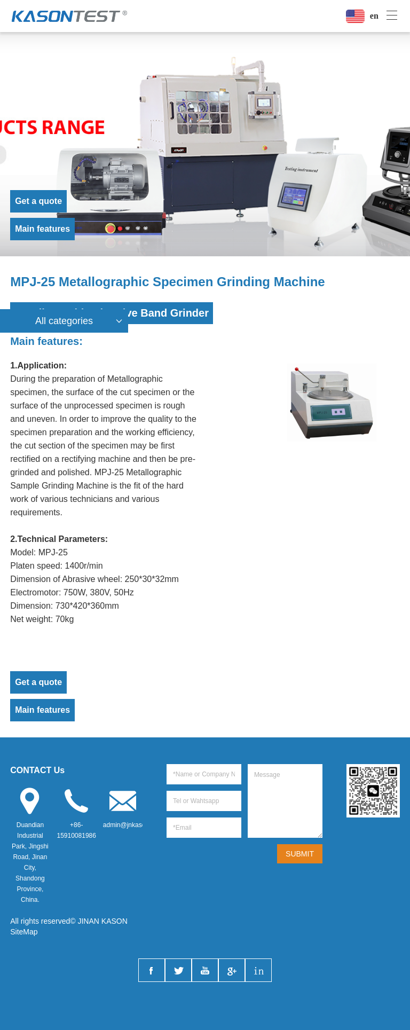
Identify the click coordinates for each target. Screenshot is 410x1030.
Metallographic (135, 378)
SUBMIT (300, 854)
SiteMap (23, 931)
